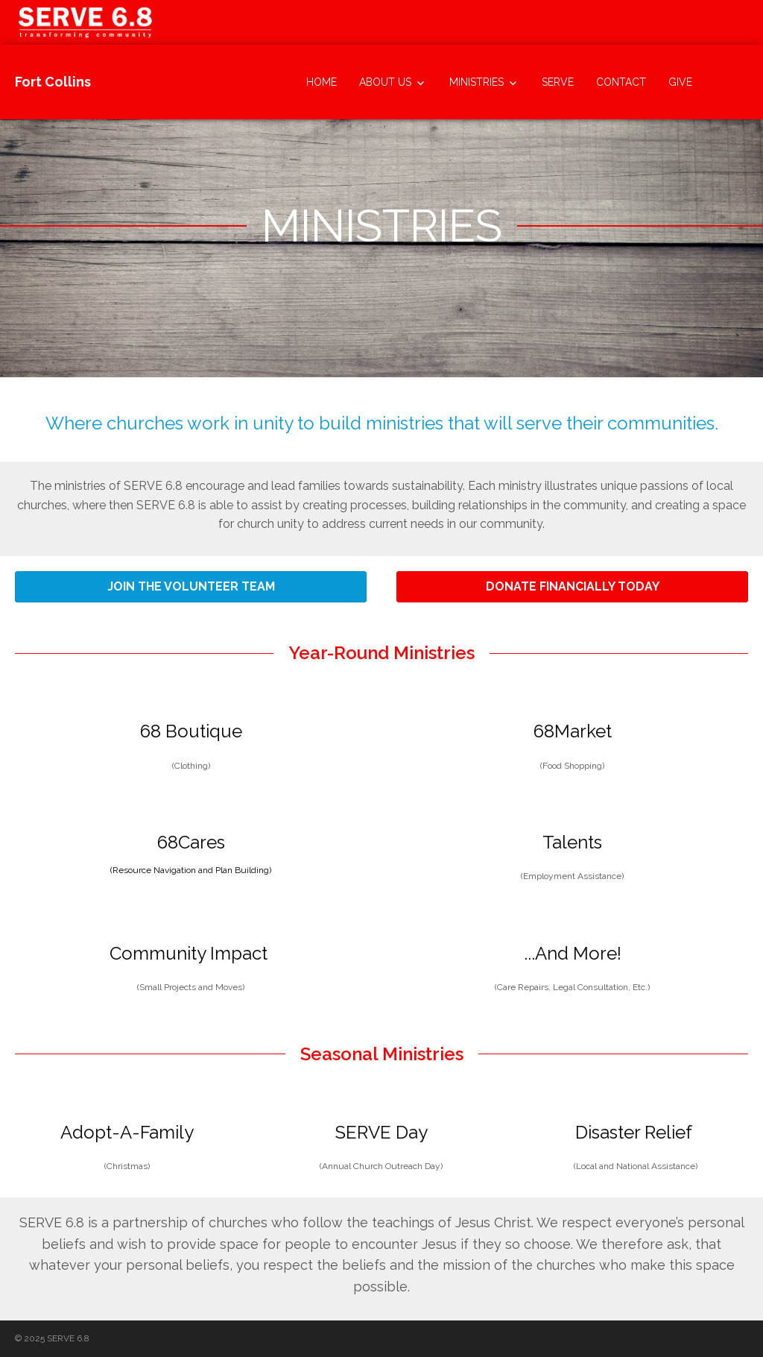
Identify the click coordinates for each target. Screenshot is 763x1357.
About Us (385, 82)
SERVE (558, 82)
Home (321, 82)
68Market (573, 731)
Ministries (476, 82)
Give (680, 82)
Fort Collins (53, 81)
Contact (621, 82)
